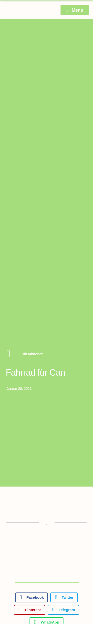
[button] (31, 597)
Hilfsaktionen (32, 354)
